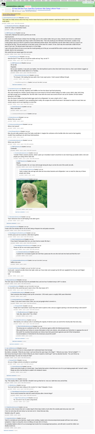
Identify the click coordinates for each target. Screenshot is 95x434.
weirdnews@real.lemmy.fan (15, 6)
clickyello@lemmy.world (14, 56)
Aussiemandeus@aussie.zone (16, 140)
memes (26, 0)
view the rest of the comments (9, 14)
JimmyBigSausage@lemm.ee (21, 82)
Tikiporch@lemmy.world (11, 279)
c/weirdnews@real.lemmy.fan (44, 10)
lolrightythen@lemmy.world (12, 407)
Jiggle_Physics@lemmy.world (21, 397)
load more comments (17, 84)
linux (19, 0)
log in (84, 2)
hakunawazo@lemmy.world (15, 216)
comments (28, 6)
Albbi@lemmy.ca (13, 385)
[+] (14, 82)
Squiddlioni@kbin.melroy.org (18, 292)
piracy (15, 0)
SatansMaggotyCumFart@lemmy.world (18, 233)
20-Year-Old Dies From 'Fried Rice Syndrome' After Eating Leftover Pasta (36, 8)
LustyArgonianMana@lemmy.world (20, 113)
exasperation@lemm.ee (11, 418)
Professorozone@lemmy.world (16, 124)
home (1, 0)
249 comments (18, 11)
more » (93, 0)
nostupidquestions (55, 0)
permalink (4, 23)
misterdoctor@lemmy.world (24, 251)
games (48, 0)
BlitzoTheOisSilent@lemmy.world (25, 326)
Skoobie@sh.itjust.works (12, 378)
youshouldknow (81, 0)
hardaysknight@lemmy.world (18, 299)
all (5, 0)
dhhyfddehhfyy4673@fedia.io (12, 25)
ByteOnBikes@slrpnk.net (31, 10)
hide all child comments (31, 11)
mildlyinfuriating (72, 0)
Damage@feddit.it (19, 305)
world (22, 0)
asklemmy (32, 0)
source (12, 23)
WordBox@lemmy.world (23, 312)
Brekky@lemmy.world (14, 117)
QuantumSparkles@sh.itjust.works (11, 17)
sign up (88, 2)
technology (9, 0)
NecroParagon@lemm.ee (14, 131)
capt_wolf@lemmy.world (11, 348)
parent (19, 29)
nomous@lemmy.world (17, 366)
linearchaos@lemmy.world (15, 268)
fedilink (23, 11)
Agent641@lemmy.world (23, 179)
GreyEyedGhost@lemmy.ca (21, 319)
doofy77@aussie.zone (17, 106)
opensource (64, 0)
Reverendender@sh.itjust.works (22, 75)
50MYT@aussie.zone (11, 32)
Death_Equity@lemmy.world (12, 226)
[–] (2, 17)
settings (92, 2)
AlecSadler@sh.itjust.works (15, 88)
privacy (44, 0)
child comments (19, 23)
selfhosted (38, 0)
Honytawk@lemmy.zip (14, 286)
